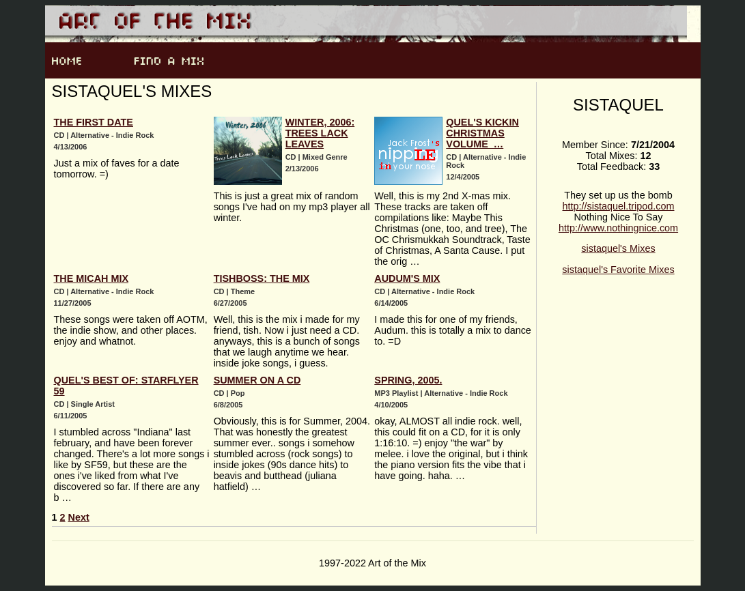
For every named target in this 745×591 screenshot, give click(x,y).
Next (78, 517)
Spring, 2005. (408, 380)
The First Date (93, 122)
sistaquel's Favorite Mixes (618, 269)
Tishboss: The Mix (262, 278)
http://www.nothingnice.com (618, 227)
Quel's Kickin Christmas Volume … (482, 133)
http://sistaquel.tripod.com (619, 206)
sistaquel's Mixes (618, 248)
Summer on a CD (257, 380)
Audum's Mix (407, 278)
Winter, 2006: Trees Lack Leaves (320, 133)
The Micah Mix (91, 278)
